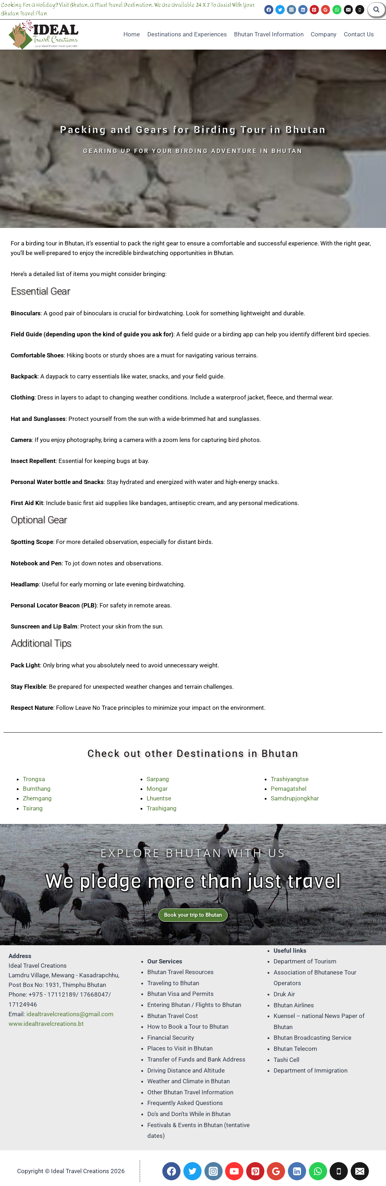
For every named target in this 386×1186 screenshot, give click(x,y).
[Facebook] (269, 9)
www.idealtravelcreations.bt (46, 1023)
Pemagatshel (288, 788)
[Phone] (360, 9)
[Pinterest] (314, 9)
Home (131, 34)
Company (323, 34)
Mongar (157, 788)
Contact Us (359, 34)
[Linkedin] (303, 9)
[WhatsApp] (337, 9)
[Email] (348, 9)
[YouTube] (234, 1171)
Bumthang (37, 788)
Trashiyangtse (290, 779)
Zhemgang (37, 798)
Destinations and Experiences (187, 34)
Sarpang (158, 779)
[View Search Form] (376, 9)
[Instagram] (291, 9)
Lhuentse (159, 798)
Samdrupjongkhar (295, 798)
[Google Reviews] (325, 9)
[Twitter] (280, 9)
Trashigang (162, 808)
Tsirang (33, 808)
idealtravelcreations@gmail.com (69, 1014)
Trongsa (34, 779)
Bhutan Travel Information (269, 34)
